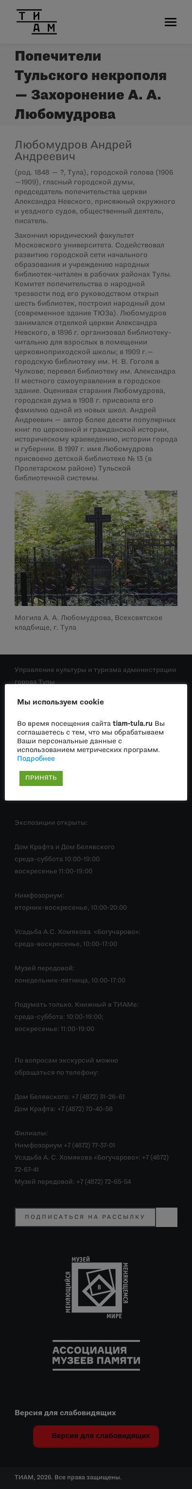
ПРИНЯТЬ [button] (41, 778)
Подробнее (36, 759)
